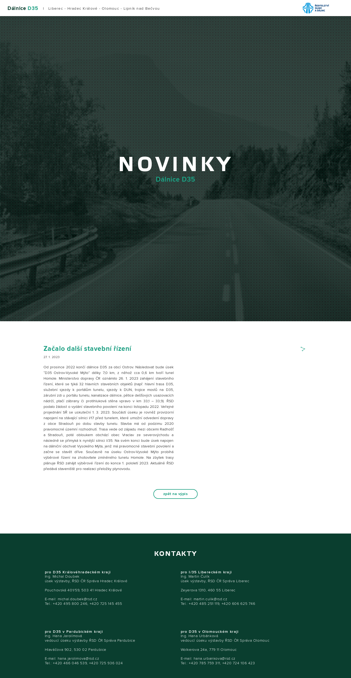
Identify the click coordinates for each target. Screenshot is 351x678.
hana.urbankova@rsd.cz (215, 658)
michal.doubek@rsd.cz (77, 599)
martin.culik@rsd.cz (210, 599)
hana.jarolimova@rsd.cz (78, 658)
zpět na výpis (175, 494)
